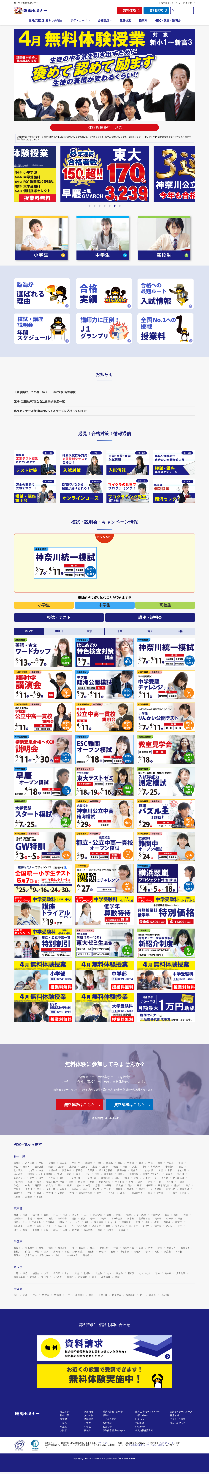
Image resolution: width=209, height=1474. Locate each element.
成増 (147, 1222)
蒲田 (185, 1215)
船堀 (25, 1230)
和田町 (40, 1197)
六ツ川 (50, 1193)
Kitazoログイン (168, 3)
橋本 (79, 1185)
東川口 (45, 1277)
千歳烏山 (36, 1222)
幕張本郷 (125, 1251)
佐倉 (150, 1248)
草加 (157, 1273)
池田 (16, 1295)
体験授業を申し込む (105, 127)
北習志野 (104, 1248)
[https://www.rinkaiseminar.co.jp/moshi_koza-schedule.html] (43, 328)
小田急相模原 (46, 1174)
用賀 (100, 1230)
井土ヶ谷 (76, 1163)
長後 (30, 1182)
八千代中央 (45, 1255)
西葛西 (178, 1222)
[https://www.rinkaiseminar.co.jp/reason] (43, 293)
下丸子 (103, 1218)
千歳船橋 (50, 1222)
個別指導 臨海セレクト (114, 1430)
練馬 (30, 1226)
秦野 (88, 1185)
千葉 (37, 1251)
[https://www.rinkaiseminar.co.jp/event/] (35, 491)
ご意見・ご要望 (177, 1419)
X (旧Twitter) (141, 1415)
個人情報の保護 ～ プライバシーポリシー (147, 1445)
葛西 (167, 1215)
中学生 (104, 605)
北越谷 (99, 1273)
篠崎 (92, 1218)
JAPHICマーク (166, 1443)
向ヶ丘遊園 (156, 1189)
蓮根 (39, 1226)
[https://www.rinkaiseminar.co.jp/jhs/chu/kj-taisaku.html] (81, 462)
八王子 (50, 1226)
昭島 (25, 1215)
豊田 (138, 1222)
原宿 (97, 1185)
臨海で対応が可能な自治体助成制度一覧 (39, 401)
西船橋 (91, 1251)
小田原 (170, 1163)
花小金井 (96, 1226)
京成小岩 (62, 1218)
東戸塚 (108, 1185)
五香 (141, 1248)
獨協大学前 (19, 1277)
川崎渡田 (169, 1167)
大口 (120, 1163)
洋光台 (123, 1193)
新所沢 (131, 1273)
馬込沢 (137, 1251)
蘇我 (27, 1251)
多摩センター (21, 1222)
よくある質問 (187, 3)
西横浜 (38, 1185)
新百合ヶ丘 (19, 1178)
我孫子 (17, 1248)
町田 (46, 1230)
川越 (76, 1273)
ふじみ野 (57, 1277)
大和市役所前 (86, 1193)
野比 (60, 1185)
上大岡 (61, 1167)
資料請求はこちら (133, 1105)
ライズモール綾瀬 (177, 1193)
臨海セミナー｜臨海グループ (106, 1458)
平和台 (36, 1230)
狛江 (83, 1218)
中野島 (181, 1182)
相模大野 (182, 1170)
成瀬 (156, 1222)
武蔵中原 (18, 1193)
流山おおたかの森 (74, 1251)
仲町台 (17, 1185)
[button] (89, 206)
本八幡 (179, 1251)
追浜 (181, 1163)
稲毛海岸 (30, 1248)
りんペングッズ (177, 1423)
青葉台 (17, 1163)
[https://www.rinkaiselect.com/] (174, 491)
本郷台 (75, 1189)
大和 (71, 1193)
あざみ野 (30, 1163)
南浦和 (70, 1277)
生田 (41, 1163)
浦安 (51, 1248)
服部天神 (103, 1295)
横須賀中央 (137, 1193)
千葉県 (63, 1423)
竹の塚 (170, 1218)
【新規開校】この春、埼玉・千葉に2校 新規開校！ (46, 392)
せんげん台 (145, 1273)
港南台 (134, 1170)
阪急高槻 (130, 1295)
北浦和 (87, 1273)
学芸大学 (155, 1215)
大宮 (46, 1273)
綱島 (71, 1182)
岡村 (160, 1163)
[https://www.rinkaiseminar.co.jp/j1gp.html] (104, 328)
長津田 (170, 1182)
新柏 (160, 1248)
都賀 (46, 1251)
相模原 (31, 1174)
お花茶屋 (142, 1215)
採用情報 (174, 1415)
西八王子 (62, 1226)
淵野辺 (29, 1189)
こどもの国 (148, 1170)
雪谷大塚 (88, 1230)
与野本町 (106, 1277)
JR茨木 (46, 1295)
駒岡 (170, 1170)
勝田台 (82, 1248)
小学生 (44, 605)
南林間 (119, 1189)
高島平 (158, 1218)
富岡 (140, 1182)
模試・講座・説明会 (168, 20)
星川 (39, 1189)
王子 (86, 1215)
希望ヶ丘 (53, 1170)
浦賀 (99, 1163)
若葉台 (29, 1197)
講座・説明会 (150, 617)
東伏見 (146, 1226)
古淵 (161, 1170)
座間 (69, 1174)
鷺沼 (59, 1174)
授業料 (143, 20)
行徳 (116, 1248)
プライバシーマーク (107, 1443)
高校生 (165, 605)
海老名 (110, 1163)
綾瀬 (46, 1215)
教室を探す (65, 1412)
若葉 (117, 1277)
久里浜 (91, 1170)
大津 (141, 1163)
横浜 (150, 1193)
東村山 (157, 1226)
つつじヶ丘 (74, 1222)
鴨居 (116, 1167)
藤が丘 (177, 1185)
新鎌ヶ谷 (171, 1248)
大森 (118, 1215)
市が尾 (63, 1163)
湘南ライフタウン (152, 1174)
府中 (16, 1230)
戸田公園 (181, 1273)
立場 (136, 1178)
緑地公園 (165, 1295)
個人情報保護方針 (144, 1430)
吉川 (94, 1277)
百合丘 (112, 1193)
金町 (176, 1215)
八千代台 (30, 1255)
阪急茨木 (117, 1295)
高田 (117, 1178)
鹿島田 (26, 1167)
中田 (159, 1182)
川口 (67, 1273)
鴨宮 (125, 1167)
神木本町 (109, 1174)
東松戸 (102, 1251)
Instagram (140, 1419)
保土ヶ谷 (51, 1189)
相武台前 (106, 1178)
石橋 (25, 1295)
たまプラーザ (150, 1178)
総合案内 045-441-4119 (104, 1118)
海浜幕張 (62, 1248)
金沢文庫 (39, 1167)
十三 (68, 1295)
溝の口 (96, 1189)
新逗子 (169, 1174)
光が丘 (169, 1226)
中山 (27, 1185)
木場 (30, 1218)
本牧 (85, 1189)
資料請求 (158, 10)
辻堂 (39, 1182)
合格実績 (103, 20)
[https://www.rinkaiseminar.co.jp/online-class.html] (81, 491)
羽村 (108, 1226)
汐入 (87, 1174)
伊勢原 (52, 1163)
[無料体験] (104, 1376)
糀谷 (74, 1218)
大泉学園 (98, 1215)
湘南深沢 (134, 1174)
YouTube (139, 1423)
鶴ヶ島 (168, 1273)
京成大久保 (128, 1248)
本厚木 (63, 1189)
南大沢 (75, 1230)
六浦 (39, 1193)
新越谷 (119, 1273)
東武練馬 (99, 1222)
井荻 (55, 1215)
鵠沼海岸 (67, 1170)
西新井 (167, 1222)
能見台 (50, 1185)
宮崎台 (130, 1189)
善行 (62, 1178)
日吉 (130, 1185)
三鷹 (65, 1230)
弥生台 (100, 1193)
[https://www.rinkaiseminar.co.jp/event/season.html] (104, 174)
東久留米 (120, 1226)
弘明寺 (79, 1170)
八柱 (57, 1255)
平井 (179, 1226)
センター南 (91, 1178)
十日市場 (120, 1182)
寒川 (78, 1174)
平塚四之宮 (164, 1185)
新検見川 (185, 1248)
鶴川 (87, 1222)
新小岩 (130, 1218)
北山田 (31, 1170)
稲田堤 (89, 1163)
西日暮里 (18, 1226)
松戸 (147, 1251)
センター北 (75, 1178)
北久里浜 (18, 1170)
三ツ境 (107, 1189)
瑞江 (55, 1230)
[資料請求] (104, 1348)
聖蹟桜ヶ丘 (144, 1218)
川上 (134, 1167)
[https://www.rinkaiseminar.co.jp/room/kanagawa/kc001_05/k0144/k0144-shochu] (127, 491)
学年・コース (78, 20)
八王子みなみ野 (80, 1226)
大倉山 (130, 1163)
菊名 (181, 1167)
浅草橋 (36, 1215)
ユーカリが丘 (71, 1255)
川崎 (144, 1167)
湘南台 (121, 1174)
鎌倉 (51, 1167)
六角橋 (17, 1197)
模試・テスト (59, 617)
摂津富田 (80, 1295)
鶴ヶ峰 (81, 1182)
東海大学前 (105, 1182)
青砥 (16, 1215)
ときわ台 (112, 1222)
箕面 (142, 1295)
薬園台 (17, 1255)
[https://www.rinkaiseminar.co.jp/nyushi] (166, 293)
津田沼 (57, 1251)
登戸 (69, 1185)
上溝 (95, 1167)
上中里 (73, 1167)
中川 (150, 1182)
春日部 (57, 1273)
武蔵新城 (185, 1189)
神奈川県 (64, 1415)
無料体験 (88, 1415)
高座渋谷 (122, 1170)
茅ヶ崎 (165, 1178)
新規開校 (88, 1412)
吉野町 (160, 1193)
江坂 (35, 1295)
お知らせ (107, 1427)
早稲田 (122, 1230)
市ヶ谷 (75, 1215)
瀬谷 (41, 1178)
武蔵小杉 (171, 1189)
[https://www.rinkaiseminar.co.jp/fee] (166, 328)
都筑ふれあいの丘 (55, 1182)
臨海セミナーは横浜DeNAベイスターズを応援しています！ (51, 411)
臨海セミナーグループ (181, 1412)
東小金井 (133, 1226)
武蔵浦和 (83, 1277)
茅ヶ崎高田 (179, 1178)
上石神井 (18, 1218)
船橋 (113, 1251)
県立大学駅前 (106, 1170)
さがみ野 (18, 1174)
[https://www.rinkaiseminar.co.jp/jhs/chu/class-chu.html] (35, 462)
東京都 (63, 1419)
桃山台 (152, 1295)
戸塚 (131, 1182)
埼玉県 (63, 1427)
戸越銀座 (126, 1222)
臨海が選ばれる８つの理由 (45, 20)
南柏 (157, 1251)
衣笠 (41, 1170)
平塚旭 (150, 1185)
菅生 (32, 1178)
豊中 (91, 1295)
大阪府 (63, 1430)
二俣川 (17, 1189)
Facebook (140, 1427)
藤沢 (188, 1185)
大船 (150, 1163)
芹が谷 (52, 1178)
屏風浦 (119, 1185)
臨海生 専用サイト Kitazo (147, 1412)
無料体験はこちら (82, 1105)
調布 (62, 1222)
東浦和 (33, 1277)
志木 (109, 1273)
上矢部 (105, 1167)
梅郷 (41, 1248)
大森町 (129, 1215)
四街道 (86, 1255)
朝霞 (25, 1273)
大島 (109, 1215)
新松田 (181, 1174)
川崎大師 (155, 1167)
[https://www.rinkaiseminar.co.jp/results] (104, 293)
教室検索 (125, 20)
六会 (30, 1193)
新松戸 (17, 1251)
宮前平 (142, 1189)
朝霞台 (36, 1273)
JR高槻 (58, 1295)
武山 (127, 1178)
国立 (51, 1218)
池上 (65, 1215)
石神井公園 (117, 1218)
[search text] (184, 10)
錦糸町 (40, 1218)
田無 (180, 1218)
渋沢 (97, 1174)
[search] (173, 10)
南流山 (167, 1251)
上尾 (16, 1273)
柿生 (16, 1167)
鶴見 (92, 1182)
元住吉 (61, 1193)
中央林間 (18, 1182)
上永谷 (84, 1167)
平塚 (139, 1185)
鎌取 (92, 1248)
